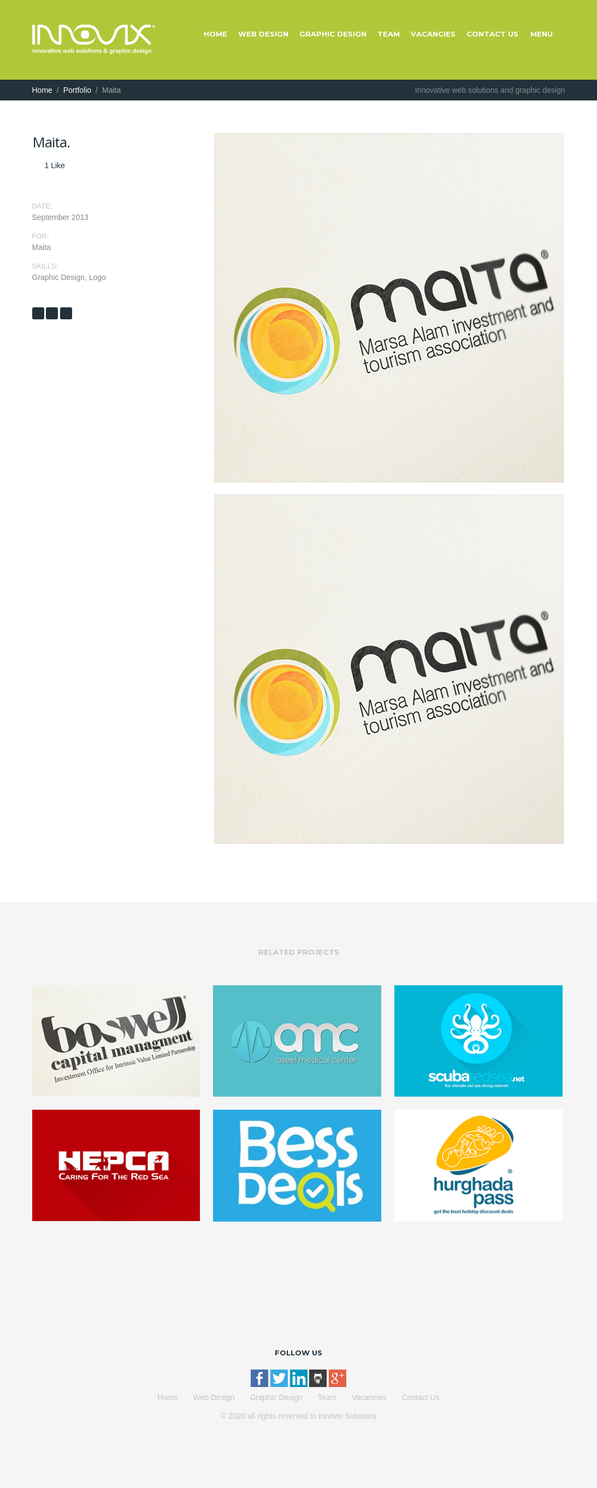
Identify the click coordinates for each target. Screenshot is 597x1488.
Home (215, 33)
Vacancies (433, 33)
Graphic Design (333, 33)
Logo (97, 277)
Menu (541, 34)
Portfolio (77, 90)
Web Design (263, 33)
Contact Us (492, 33)
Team (388, 33)
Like (55, 165)
